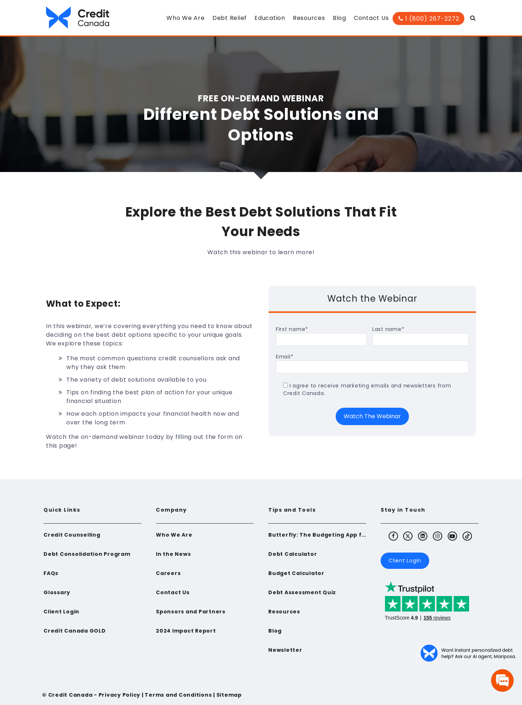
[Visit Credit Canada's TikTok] (467, 536)
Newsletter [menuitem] (285, 650)
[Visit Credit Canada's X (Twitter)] (408, 536)
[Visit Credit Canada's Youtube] (452, 536)
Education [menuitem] (269, 18)
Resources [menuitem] (309, 18)
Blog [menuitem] (339, 18)
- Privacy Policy (116, 694)
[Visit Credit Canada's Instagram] (437, 536)
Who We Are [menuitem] (185, 18)
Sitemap (229, 694)
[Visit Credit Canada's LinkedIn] (423, 536)
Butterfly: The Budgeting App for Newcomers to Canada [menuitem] (317, 534)
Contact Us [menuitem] (371, 18)
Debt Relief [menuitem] (229, 18)
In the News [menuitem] (173, 554)
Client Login (405, 560)
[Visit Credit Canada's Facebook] (393, 536)
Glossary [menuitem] (57, 592)
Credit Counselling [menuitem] (72, 534)
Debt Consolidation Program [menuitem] (87, 554)
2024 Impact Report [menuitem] (186, 630)
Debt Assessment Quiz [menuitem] (302, 592)
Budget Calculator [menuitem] (296, 573)
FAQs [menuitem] (51, 573)
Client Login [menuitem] (61, 611)
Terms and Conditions (178, 694)
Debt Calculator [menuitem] (292, 554)
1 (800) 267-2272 (428, 18)
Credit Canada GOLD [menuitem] (75, 630)
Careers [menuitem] (168, 573)
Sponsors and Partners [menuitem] (190, 611)
